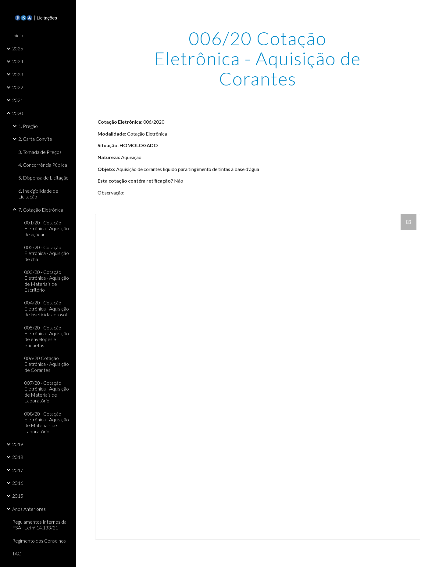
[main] (258, 58)
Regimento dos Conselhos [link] (39, 540)
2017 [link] (17, 470)
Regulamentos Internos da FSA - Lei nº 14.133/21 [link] (39, 524)
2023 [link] (17, 74)
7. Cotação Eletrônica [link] (40, 210)
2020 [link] (17, 113)
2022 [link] (17, 87)
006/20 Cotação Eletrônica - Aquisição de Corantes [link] (46, 364)
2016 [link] (17, 483)
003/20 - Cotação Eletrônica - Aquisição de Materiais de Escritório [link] (46, 281)
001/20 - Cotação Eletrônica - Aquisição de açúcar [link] (46, 228)
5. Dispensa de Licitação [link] (43, 177)
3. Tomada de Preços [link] (40, 152)
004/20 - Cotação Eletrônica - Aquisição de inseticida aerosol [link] (46, 308)
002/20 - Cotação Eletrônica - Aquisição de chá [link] (46, 253)
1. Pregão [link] (28, 126)
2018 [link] (17, 457)
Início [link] (17, 35)
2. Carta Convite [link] (35, 139)
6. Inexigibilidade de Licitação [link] (38, 193)
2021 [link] (17, 100)
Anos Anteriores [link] (29, 509)
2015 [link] (17, 496)
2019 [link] (17, 444)
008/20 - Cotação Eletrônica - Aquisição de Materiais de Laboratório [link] (46, 422)
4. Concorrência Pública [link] (42, 165)
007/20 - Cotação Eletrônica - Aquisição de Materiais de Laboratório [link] (46, 391)
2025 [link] (17, 48)
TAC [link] (16, 553)
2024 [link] (17, 61)
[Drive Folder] (257, 377)
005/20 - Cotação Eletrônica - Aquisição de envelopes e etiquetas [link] (46, 336)
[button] (431, 8)
